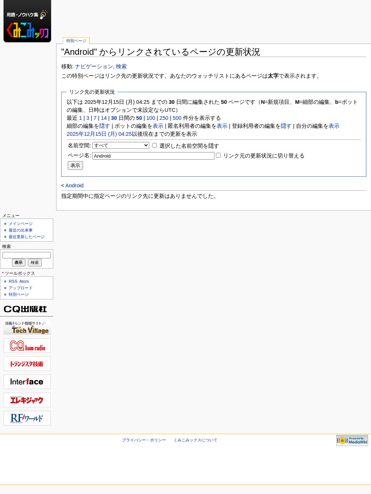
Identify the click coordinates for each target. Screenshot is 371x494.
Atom (24, 281)
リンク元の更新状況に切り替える (264, 156)
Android (74, 185)
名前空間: (79, 145)
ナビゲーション (94, 66)
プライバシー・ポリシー (144, 440)
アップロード (21, 288)
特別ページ (76, 40)
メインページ (21, 223)
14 (104, 118)
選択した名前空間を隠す (189, 146)
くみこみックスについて (195, 440)
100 (150, 118)
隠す (104, 126)
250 (163, 118)
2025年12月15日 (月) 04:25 (99, 134)
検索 (121, 66)
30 (114, 118)
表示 (158, 126)
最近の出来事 (21, 230)
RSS (13, 281)
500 (177, 118)
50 (139, 118)
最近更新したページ (27, 236)
